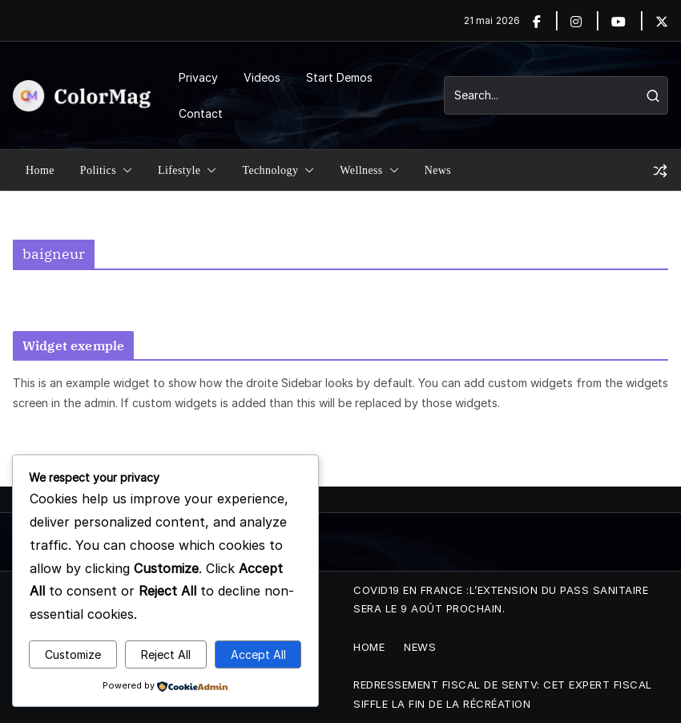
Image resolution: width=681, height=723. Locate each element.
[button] (124, 171)
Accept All (258, 654)
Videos (262, 77)
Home (40, 170)
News (438, 170)
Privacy (198, 77)
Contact (201, 113)
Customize (73, 654)
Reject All (166, 654)
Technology (270, 170)
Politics (98, 170)
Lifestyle (179, 170)
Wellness (361, 170)
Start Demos (339, 77)
